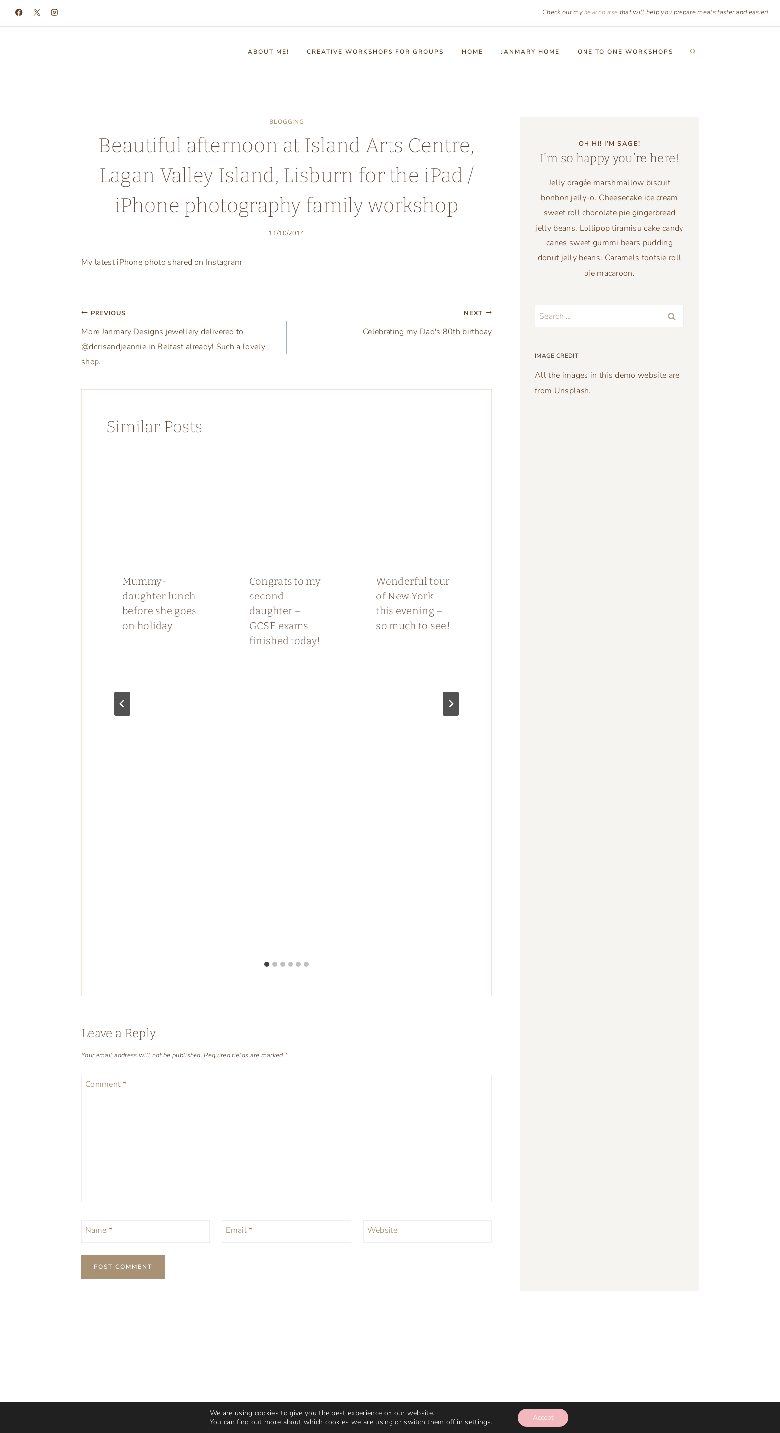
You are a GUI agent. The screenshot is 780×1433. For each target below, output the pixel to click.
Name (98, 1230)
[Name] (145, 1231)
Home (472, 52)
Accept (543, 1417)
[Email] (286, 1231)
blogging (286, 122)
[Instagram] (54, 12)
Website (382, 1230)
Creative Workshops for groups (375, 52)
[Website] (427, 1231)
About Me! (268, 52)
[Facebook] (19, 12)
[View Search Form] (693, 52)
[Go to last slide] (122, 704)
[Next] (451, 704)
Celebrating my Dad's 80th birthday (393, 321)
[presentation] (159, 504)
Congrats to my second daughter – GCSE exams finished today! (285, 611)
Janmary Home (530, 52)
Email (239, 1230)
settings (478, 1422)
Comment (105, 1084)
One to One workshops (625, 52)
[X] (37, 12)
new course (601, 12)
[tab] (266, 964)
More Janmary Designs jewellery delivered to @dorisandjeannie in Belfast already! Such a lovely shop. (180, 336)
